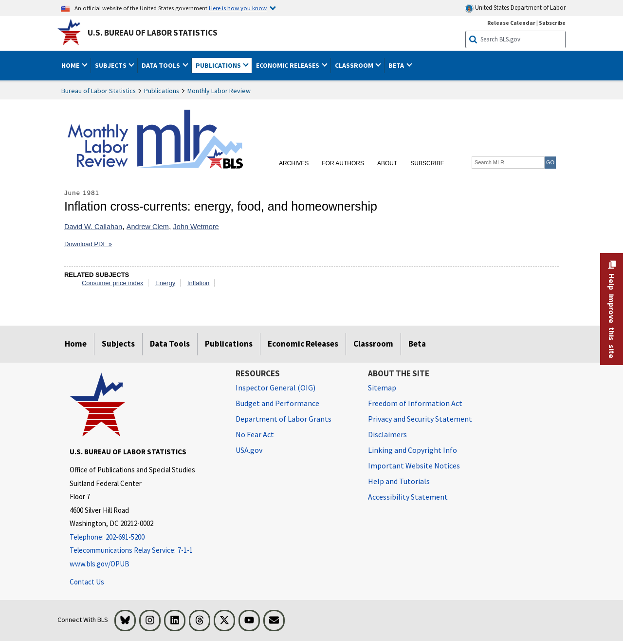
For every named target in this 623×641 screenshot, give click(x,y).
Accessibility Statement (408, 497)
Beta (417, 343)
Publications (161, 90)
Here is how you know (238, 8)
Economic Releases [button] (288, 65)
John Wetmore (196, 227)
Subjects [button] (111, 65)
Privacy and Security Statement (420, 419)
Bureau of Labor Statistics (98, 90)
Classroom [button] (355, 65)
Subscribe (427, 163)
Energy (165, 283)
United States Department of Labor (515, 8)
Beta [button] (396, 65)
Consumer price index (112, 283)
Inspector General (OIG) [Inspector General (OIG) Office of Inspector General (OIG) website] (275, 387)
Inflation (198, 283)
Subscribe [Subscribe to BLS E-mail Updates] (552, 22)
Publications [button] (219, 65)
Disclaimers (387, 434)
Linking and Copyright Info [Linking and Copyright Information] (412, 450)
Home (76, 343)
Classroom (373, 343)
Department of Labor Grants (283, 419)
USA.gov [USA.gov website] (249, 450)
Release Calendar (511, 22)
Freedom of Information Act (415, 403)
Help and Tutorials (399, 481)
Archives (294, 163)
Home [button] (71, 65)
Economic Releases (303, 343)
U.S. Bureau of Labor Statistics (153, 32)
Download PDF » (88, 244)
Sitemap (382, 387)
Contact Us (87, 581)
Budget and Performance (277, 403)
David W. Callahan (93, 227)
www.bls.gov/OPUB (99, 563)
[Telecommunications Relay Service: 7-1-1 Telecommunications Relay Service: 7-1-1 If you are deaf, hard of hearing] (145, 550)
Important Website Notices (414, 465)
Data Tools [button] (162, 65)
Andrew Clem (148, 227)
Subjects (118, 343)
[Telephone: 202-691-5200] (145, 537)
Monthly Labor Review (219, 90)
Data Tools (170, 343)
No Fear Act (255, 434)
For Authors (343, 163)
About (387, 163)
